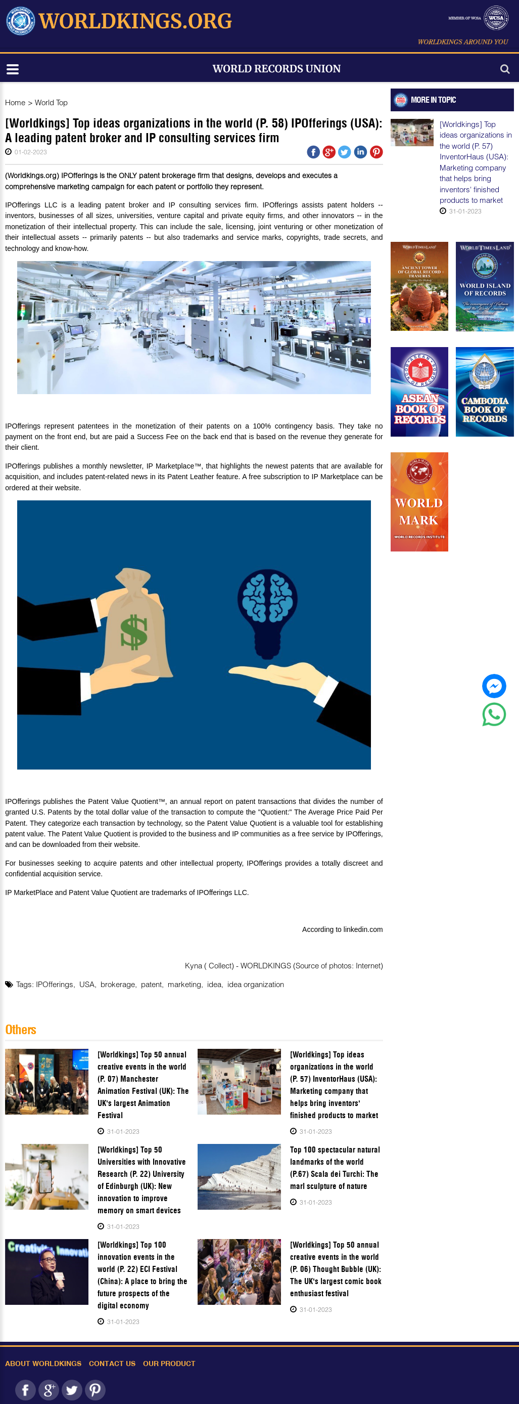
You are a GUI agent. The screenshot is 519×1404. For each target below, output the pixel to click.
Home (15, 102)
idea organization (255, 984)
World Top (51, 102)
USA (87, 984)
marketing (184, 984)
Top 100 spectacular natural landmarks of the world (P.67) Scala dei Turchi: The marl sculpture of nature (335, 1168)
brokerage (118, 984)
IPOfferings (54, 984)
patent (151, 984)
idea (214, 984)
